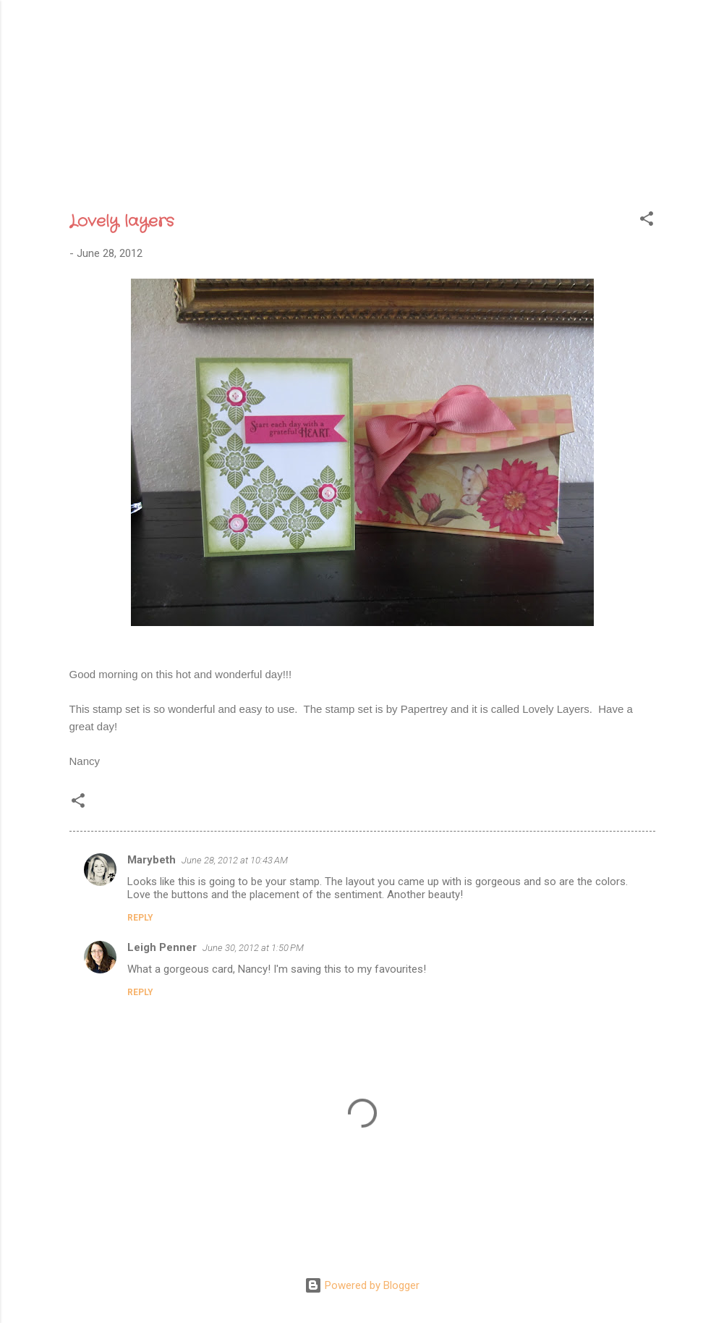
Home (205, 158)
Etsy (521, 158)
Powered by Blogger (362, 1285)
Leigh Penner (162, 947)
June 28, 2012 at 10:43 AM (235, 860)
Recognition (442, 158)
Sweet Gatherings (353, 73)
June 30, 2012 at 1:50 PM (253, 947)
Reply (140, 918)
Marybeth (151, 859)
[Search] (675, 39)
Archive (354, 158)
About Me (275, 158)
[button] (646, 221)
